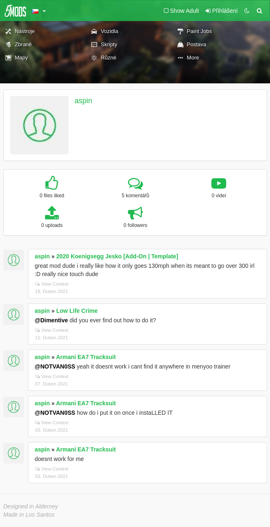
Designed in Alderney (30, 506)
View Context (52, 283)
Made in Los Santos (28, 514)
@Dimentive (51, 320)
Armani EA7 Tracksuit (86, 357)
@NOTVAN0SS (55, 366)
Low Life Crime (76, 310)
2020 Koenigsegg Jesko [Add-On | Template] (117, 256)
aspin (83, 101)
